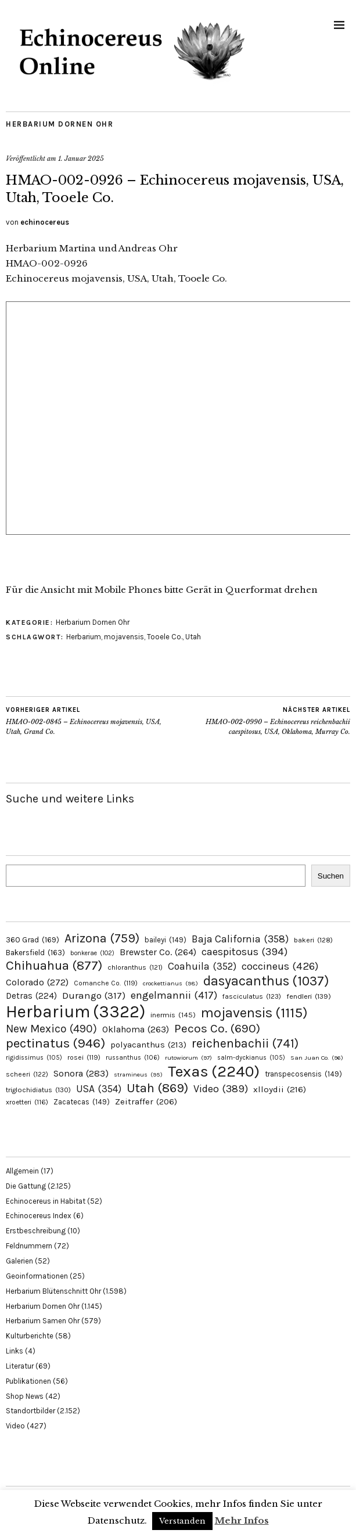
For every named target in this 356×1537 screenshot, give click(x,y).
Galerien (19, 1261)
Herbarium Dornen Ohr (59, 124)
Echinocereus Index (38, 1215)
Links (14, 1351)
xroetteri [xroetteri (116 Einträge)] (27, 1102)
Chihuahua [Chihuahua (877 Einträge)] (54, 965)
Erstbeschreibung (36, 1230)
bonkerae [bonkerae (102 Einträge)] (92, 953)
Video (15, 1425)
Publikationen (28, 1381)
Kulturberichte (29, 1335)
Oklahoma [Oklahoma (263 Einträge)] (135, 1029)
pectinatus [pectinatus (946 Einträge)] (55, 1043)
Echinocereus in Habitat (45, 1201)
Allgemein (22, 1171)
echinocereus (44, 222)
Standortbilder (30, 1410)
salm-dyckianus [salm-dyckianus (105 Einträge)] (251, 1057)
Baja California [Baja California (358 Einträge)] (240, 939)
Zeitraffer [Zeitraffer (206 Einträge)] (146, 1101)
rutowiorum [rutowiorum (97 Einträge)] (188, 1057)
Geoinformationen (37, 1276)
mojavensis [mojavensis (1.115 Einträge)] (254, 1013)
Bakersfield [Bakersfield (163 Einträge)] (35, 952)
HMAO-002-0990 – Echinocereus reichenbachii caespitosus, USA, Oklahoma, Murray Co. (264, 720)
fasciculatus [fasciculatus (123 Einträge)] (251, 996)
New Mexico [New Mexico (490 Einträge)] (51, 1028)
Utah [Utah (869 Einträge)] (157, 1088)
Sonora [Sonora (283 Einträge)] (81, 1073)
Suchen (331, 876)
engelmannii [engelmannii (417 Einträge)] (174, 995)
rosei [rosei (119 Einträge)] (83, 1057)
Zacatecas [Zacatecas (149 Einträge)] (81, 1101)
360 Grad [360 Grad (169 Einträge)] (32, 939)
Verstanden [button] (182, 1521)
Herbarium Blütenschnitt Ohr (53, 1291)
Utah (193, 636)
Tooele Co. (164, 636)
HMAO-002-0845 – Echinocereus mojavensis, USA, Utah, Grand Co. (92, 720)
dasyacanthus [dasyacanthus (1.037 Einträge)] (266, 981)
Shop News (25, 1396)
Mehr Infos (242, 1520)
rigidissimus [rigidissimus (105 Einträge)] (34, 1057)
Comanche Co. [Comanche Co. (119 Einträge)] (106, 983)
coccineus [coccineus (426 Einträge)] (280, 966)
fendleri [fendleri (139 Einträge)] (308, 996)
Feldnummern (29, 1245)
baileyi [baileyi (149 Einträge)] (165, 939)
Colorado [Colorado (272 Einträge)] (37, 982)
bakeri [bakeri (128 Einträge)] (313, 940)
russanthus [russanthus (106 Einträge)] (133, 1057)
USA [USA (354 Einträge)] (98, 1089)
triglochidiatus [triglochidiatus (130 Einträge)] (38, 1090)
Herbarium (83, 636)
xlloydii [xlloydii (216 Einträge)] (279, 1089)
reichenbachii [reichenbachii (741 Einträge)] (245, 1043)
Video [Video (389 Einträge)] (220, 1088)
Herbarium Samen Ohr (43, 1320)
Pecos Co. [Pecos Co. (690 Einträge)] (217, 1028)
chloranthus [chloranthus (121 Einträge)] (135, 967)
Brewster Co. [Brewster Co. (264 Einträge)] (158, 952)
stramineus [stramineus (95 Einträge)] (138, 1074)
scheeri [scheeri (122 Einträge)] (27, 1074)
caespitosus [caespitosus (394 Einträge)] (244, 951)
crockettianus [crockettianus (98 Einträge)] (170, 983)
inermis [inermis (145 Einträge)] (173, 1014)
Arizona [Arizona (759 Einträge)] (101, 938)
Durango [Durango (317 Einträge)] (93, 995)
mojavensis (124, 636)
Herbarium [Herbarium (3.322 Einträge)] (75, 1011)
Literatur (20, 1366)
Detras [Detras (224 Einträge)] (31, 996)
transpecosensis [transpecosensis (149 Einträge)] (303, 1074)
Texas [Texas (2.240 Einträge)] (214, 1071)
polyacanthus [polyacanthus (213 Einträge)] (148, 1044)
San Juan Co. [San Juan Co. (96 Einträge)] (316, 1057)
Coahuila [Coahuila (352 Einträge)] (202, 966)
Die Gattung (26, 1186)
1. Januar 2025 (81, 158)
